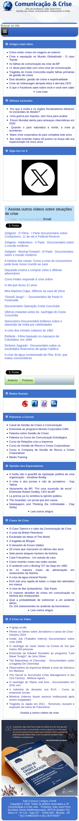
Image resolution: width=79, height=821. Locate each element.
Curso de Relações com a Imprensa (31, 441)
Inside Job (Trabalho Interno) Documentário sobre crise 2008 (42, 640)
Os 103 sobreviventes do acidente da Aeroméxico (39, 606)
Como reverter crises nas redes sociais (33, 561)
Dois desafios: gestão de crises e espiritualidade (38, 79)
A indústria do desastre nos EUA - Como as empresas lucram (42, 691)
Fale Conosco (31, 801)
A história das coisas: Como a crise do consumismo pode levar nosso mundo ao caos (38, 262)
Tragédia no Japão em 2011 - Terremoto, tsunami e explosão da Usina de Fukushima (42, 705)
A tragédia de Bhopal (22, 541)
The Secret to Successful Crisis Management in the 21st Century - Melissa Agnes (42, 676)
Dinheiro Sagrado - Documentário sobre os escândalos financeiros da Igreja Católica (33, 347)
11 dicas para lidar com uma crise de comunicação (40, 67)
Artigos (44, 801)
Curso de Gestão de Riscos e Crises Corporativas (39, 445)
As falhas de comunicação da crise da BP (34, 63)
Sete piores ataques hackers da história (33, 553)
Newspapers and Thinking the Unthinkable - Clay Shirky (42, 506)
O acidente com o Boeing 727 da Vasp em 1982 (38, 565)
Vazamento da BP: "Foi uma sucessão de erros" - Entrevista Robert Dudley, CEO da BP (42, 490)
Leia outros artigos (42, 511)
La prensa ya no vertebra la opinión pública (35, 496)
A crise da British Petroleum (26, 532)
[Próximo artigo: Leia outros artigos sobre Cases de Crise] (27, 380)
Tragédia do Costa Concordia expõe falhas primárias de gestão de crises (42, 73)
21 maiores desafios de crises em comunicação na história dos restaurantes (42, 594)
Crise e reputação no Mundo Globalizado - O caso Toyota (42, 58)
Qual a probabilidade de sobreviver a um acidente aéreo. (42, 601)
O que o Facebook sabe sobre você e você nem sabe (41, 87)
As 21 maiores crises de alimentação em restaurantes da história (42, 571)
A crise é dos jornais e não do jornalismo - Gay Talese (42, 483)
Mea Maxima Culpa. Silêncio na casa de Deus (35, 291)
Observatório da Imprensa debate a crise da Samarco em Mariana (42, 669)
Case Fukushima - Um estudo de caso (32, 557)
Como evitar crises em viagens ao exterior (34, 52)
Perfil (53, 801)
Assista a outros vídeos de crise (39, 712)
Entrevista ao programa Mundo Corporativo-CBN (38, 429)
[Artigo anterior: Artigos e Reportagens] (13, 380)
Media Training (18, 457)
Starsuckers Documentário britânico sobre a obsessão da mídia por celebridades (33, 323)
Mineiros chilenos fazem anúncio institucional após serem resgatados (42, 698)
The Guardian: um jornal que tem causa (33, 500)
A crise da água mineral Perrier (28, 577)
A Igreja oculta (18, 627)
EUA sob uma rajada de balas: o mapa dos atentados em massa (42, 583)
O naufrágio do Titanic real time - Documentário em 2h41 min (42, 684)
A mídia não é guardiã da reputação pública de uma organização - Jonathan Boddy (42, 476)
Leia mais (42, 91)
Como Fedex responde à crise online (29, 279)
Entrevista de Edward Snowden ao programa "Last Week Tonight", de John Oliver (42, 655)
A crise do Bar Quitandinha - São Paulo (33, 588)
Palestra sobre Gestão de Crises (29, 433)
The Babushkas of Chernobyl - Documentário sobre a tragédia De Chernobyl (42, 662)
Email (47, 219)
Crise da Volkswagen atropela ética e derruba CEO (40, 83)
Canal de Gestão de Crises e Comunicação (35, 425)
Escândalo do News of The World (29, 536)
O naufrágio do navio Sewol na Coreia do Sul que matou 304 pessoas (42, 647)
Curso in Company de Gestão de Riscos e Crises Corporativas (42, 451)
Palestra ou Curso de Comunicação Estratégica (38, 437)
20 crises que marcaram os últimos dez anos (36, 549)
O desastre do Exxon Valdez (26, 545)
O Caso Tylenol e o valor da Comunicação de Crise (40, 528)
